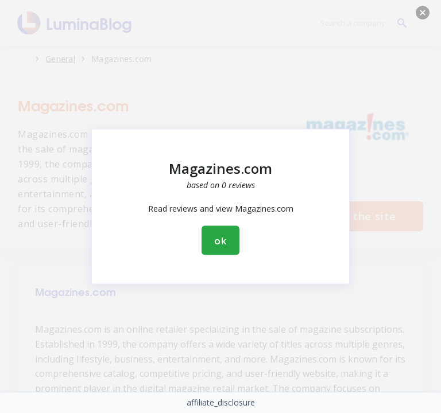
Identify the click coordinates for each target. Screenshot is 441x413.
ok (220, 240)
